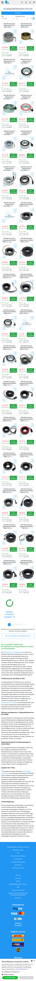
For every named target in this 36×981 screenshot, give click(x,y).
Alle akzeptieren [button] (10, 977)
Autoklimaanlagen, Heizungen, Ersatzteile (18, 847)
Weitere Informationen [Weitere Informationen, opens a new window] (22, 969)
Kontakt (18, 881)
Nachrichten (18, 898)
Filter (2, 16)
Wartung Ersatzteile (18, 850)
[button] (2, 972)
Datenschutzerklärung (18, 890)
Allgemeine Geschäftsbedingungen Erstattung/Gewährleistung (18, 894)
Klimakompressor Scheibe (9, 702)
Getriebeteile (18, 865)
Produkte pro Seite (20, 16)
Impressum (18, 878)
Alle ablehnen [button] (26, 977)
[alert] (18, 970)
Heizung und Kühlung (18, 868)
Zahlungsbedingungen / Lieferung (18, 884)
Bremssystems (18, 859)
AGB (18, 887)
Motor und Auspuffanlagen (18, 856)
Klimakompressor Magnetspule (13, 652)
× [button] (34, 961)
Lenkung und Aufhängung (18, 862)
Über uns (18, 875)
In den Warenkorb (14, 48)
